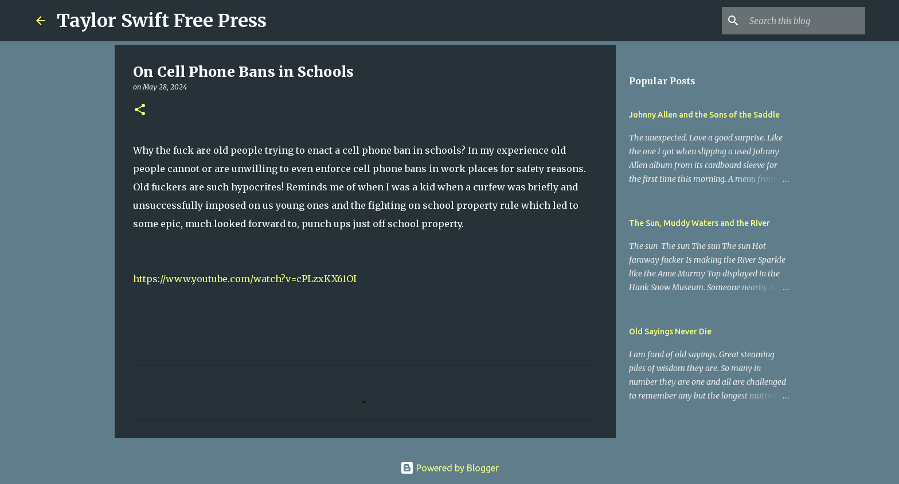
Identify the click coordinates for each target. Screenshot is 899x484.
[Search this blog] (805, 20)
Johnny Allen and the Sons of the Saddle (704, 114)
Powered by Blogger (449, 468)
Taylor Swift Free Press (162, 20)
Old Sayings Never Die (670, 331)
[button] (140, 110)
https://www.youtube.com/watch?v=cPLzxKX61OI (245, 278)
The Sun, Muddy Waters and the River (699, 223)
